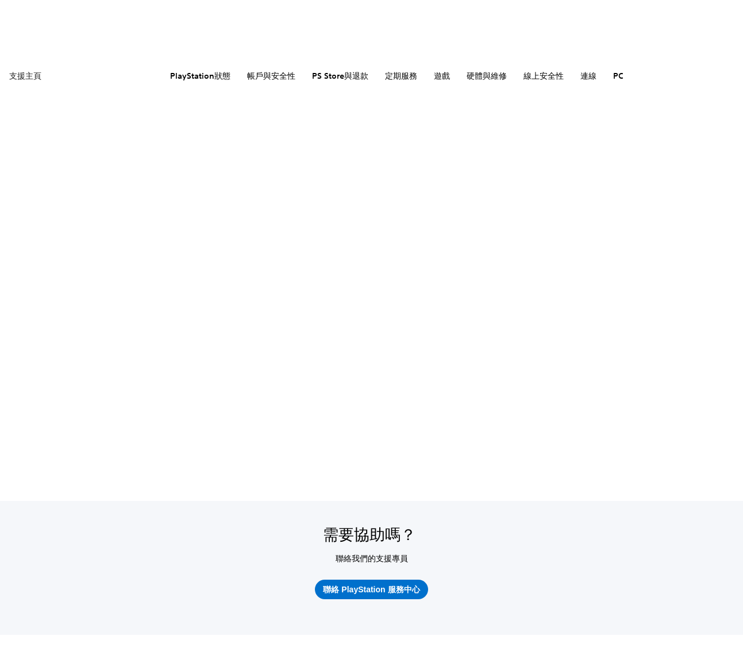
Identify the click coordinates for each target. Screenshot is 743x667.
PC (618, 76)
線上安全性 (543, 76)
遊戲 (442, 76)
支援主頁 (25, 76)
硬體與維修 (487, 76)
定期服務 (401, 76)
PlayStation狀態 (200, 76)
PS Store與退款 (340, 76)
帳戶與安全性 (271, 76)
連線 (588, 76)
